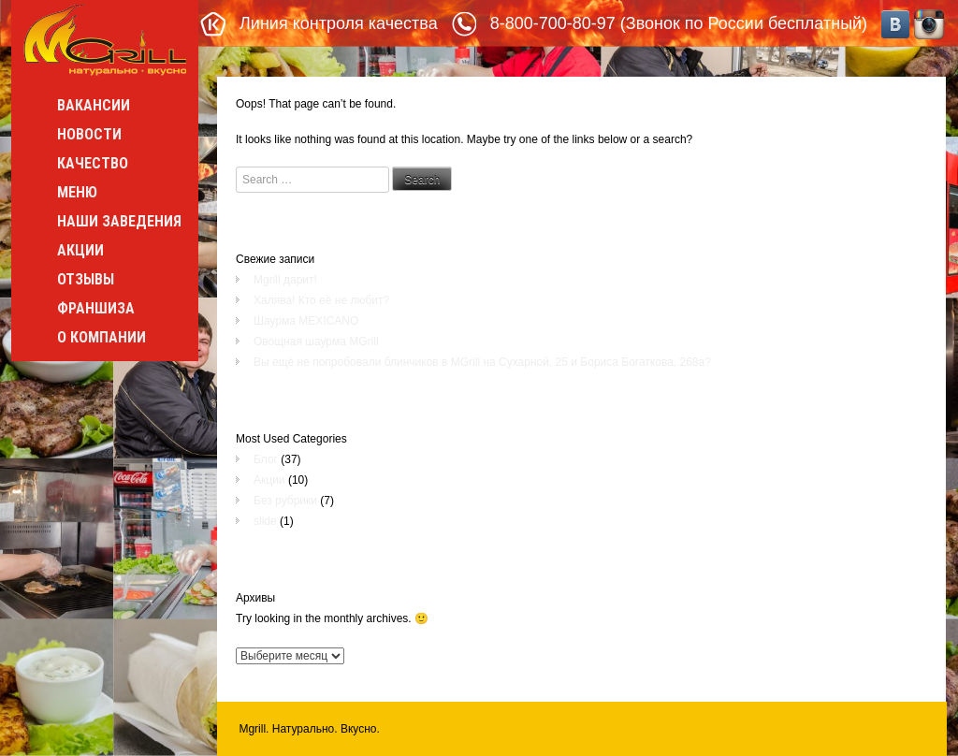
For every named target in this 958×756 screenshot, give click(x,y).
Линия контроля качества (339, 23)
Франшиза (96, 308)
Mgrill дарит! (285, 279)
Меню (77, 192)
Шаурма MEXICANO (306, 320)
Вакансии (93, 105)
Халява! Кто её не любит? (321, 300)
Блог (266, 459)
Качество (92, 163)
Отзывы (85, 279)
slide (265, 521)
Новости (89, 134)
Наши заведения (119, 221)
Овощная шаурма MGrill (316, 341)
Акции (80, 250)
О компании (101, 337)
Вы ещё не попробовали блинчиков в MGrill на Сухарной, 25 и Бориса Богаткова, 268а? (482, 362)
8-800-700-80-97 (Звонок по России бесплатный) (678, 23)
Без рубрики (285, 500)
